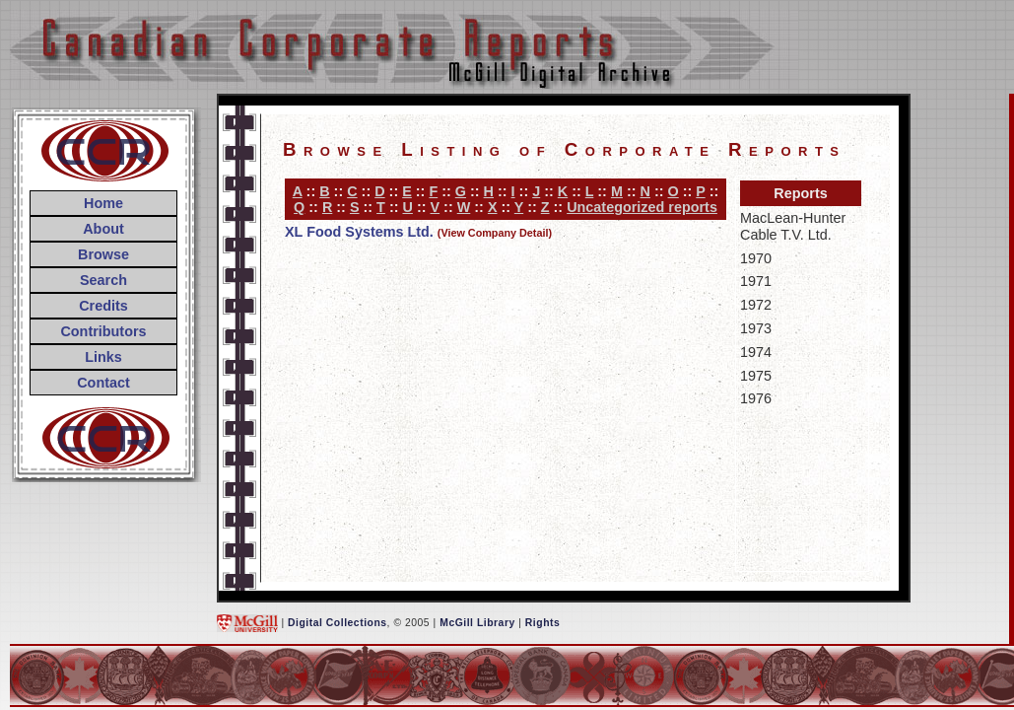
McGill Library (477, 622)
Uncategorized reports (642, 207)
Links (103, 357)
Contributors (103, 331)
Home (103, 203)
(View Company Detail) (495, 233)
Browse (103, 254)
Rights (542, 622)
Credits (103, 306)
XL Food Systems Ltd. (359, 232)
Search (103, 280)
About (103, 229)
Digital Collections (337, 622)
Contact (103, 382)
